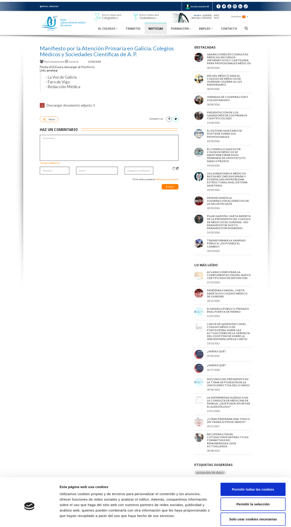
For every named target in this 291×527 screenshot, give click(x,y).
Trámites (132, 28)
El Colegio (108, 28)
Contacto (229, 28)
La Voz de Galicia (62, 77)
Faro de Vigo (59, 81)
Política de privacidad (166, 179)
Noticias (54, 6)
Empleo (206, 28)
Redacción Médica (64, 86)
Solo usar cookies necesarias (253, 497)
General (72, 61)
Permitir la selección (253, 482)
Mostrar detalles (244, 518)
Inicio (44, 6)
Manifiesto (88, 67)
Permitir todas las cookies (253, 467)
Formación (181, 28)
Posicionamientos (52, 61)
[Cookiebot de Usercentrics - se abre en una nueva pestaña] (29, 518)
